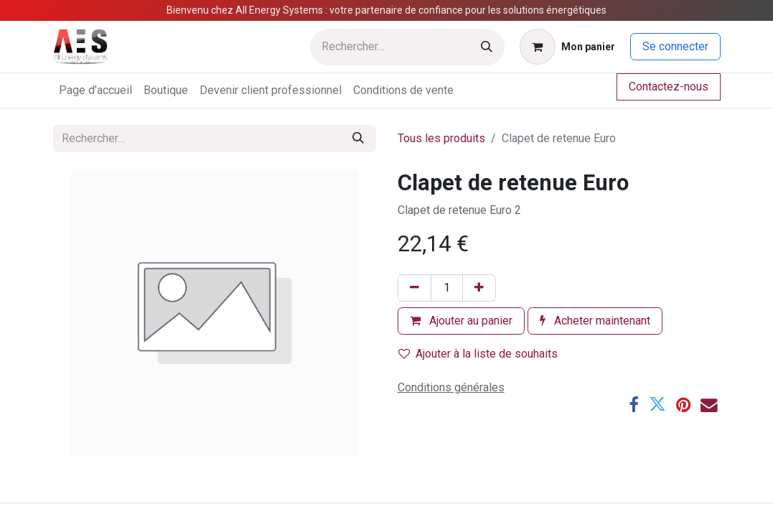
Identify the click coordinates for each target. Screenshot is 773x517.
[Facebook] (634, 405)
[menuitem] (95, 90)
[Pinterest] (683, 405)
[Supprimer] (414, 288)
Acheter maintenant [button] (595, 320)
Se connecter (675, 46)
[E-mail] (709, 405)
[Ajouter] (479, 288)
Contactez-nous (668, 86)
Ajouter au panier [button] (461, 320)
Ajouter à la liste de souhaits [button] (478, 353)
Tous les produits (441, 138)
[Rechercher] (487, 47)
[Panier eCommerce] (567, 47)
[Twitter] (657, 405)
